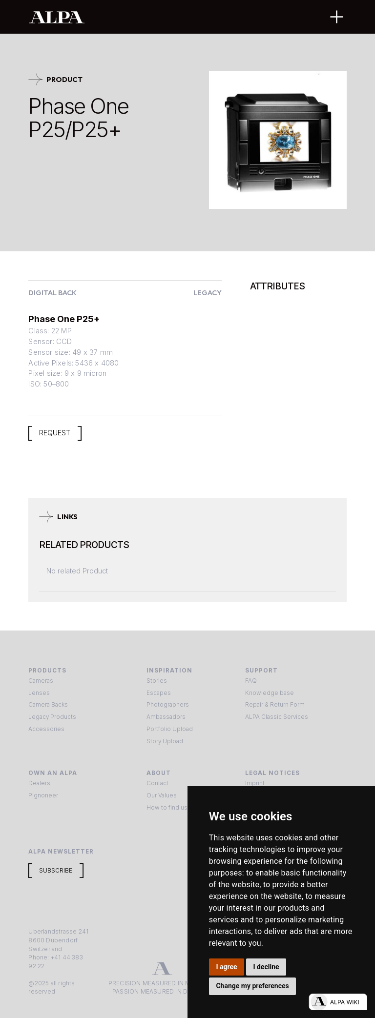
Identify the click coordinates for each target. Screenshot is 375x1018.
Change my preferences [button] (252, 986)
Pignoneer (43, 795)
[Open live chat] (338, 1002)
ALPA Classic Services (276, 716)
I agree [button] (226, 967)
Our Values (161, 795)
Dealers (39, 783)
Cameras (40, 680)
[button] (337, 16)
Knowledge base (269, 693)
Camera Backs (48, 704)
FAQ (251, 680)
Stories (156, 680)
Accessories (46, 729)
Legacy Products (52, 716)
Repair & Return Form (275, 704)
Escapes (158, 693)
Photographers (167, 704)
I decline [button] (266, 967)
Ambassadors (166, 716)
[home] (156, 17)
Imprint (255, 783)
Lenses (39, 693)
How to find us (167, 807)
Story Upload (164, 741)
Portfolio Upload (169, 729)
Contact (157, 783)
